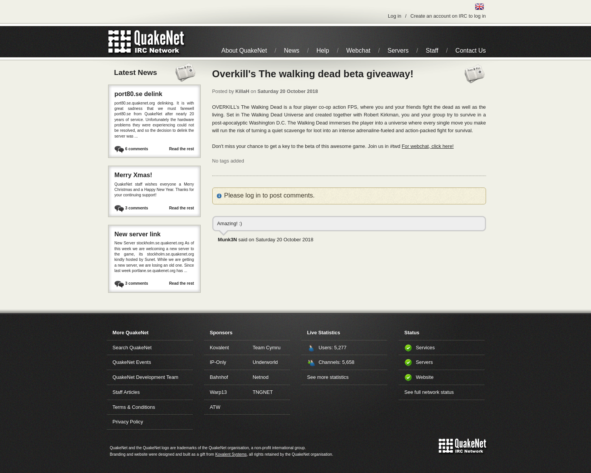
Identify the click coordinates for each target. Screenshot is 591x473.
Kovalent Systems (231, 454)
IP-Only (218, 362)
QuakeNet (119, 41)
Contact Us (470, 50)
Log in (394, 16)
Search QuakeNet (132, 347)
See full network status (429, 392)
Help (322, 50)
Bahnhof (219, 377)
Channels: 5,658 (337, 362)
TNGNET (263, 392)
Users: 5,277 (333, 347)
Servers (398, 50)
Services (425, 347)
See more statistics (328, 377)
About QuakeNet (244, 50)
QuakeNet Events (132, 362)
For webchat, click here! (428, 146)
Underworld (265, 362)
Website (425, 377)
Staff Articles (126, 392)
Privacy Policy (128, 422)
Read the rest (181, 149)
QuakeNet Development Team (145, 377)
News (292, 50)
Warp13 (218, 392)
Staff (432, 50)
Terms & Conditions (134, 407)
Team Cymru (267, 347)
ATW (215, 407)
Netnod (260, 377)
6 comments (136, 149)
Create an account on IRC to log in (448, 16)
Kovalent (219, 347)
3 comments (136, 208)
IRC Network (160, 41)
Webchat (358, 50)
